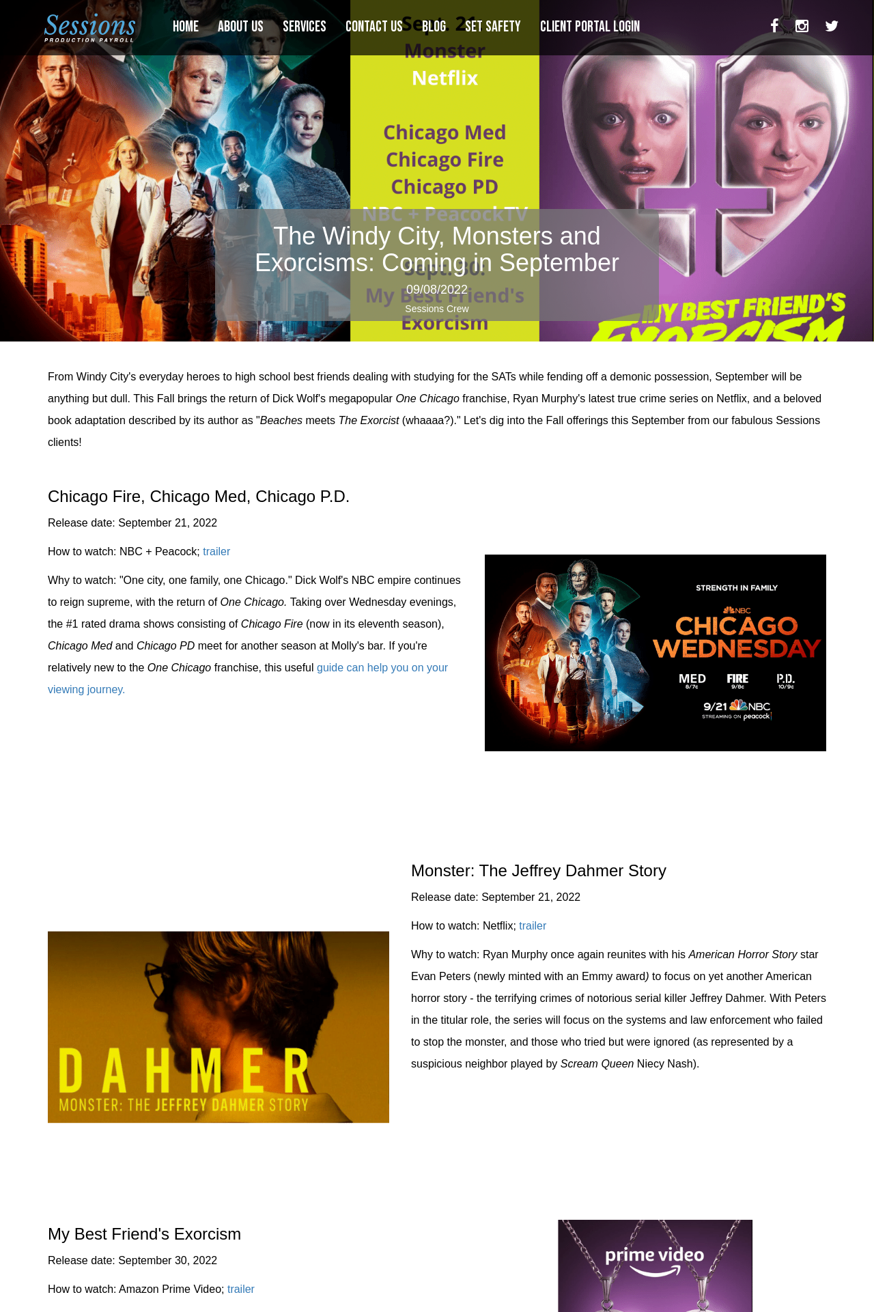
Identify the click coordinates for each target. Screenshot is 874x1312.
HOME (187, 27)
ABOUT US (242, 27)
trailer (216, 551)
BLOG (435, 27)
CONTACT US (376, 27)
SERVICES (306, 27)
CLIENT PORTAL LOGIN (591, 27)
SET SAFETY (494, 27)
